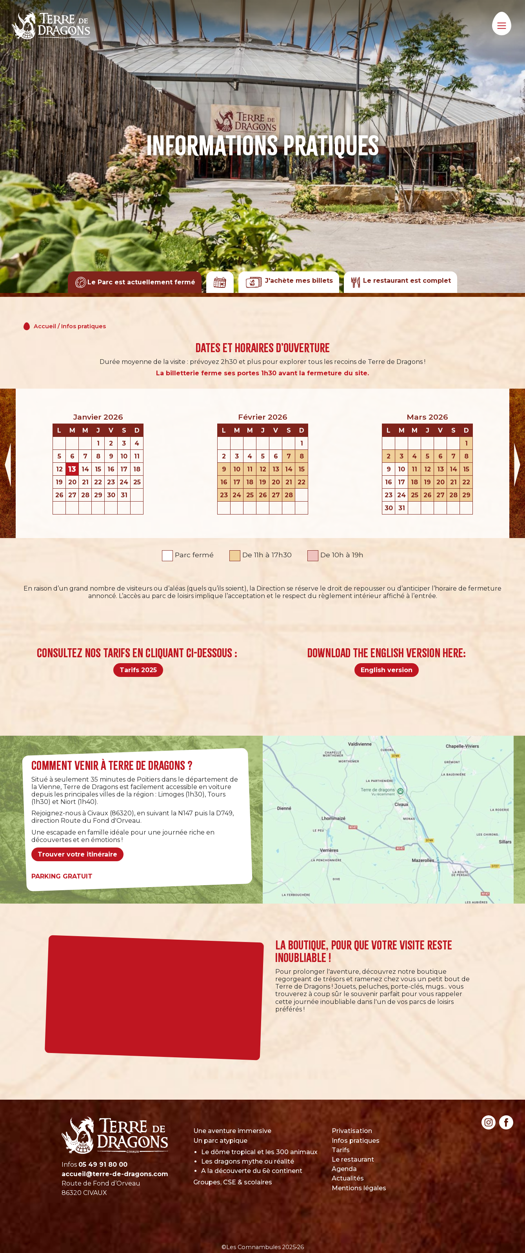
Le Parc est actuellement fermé (135, 282)
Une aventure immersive (232, 1131)
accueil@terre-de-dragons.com (115, 1174)
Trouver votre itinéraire (77, 854)
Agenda (344, 1169)
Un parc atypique (220, 1140)
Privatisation (352, 1131)
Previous (8, 463)
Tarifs (341, 1150)
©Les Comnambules (251, 1247)
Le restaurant (353, 1159)
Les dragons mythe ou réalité (247, 1161)
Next (517, 463)
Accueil (45, 326)
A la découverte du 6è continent (251, 1171)
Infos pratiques (83, 326)
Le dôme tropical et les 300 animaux (259, 1152)
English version (386, 670)
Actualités (348, 1178)
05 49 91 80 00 (102, 1164)
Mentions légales (359, 1188)
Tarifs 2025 (138, 670)
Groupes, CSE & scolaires (232, 1182)
